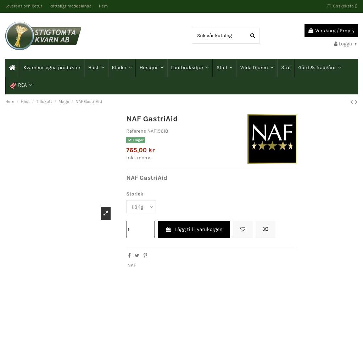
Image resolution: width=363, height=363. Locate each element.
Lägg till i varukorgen (194, 229)
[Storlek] (141, 206)
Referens (136, 131)
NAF (131, 265)
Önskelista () (342, 6)
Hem (103, 6)
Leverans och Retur (24, 6)
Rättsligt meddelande (71, 6)
